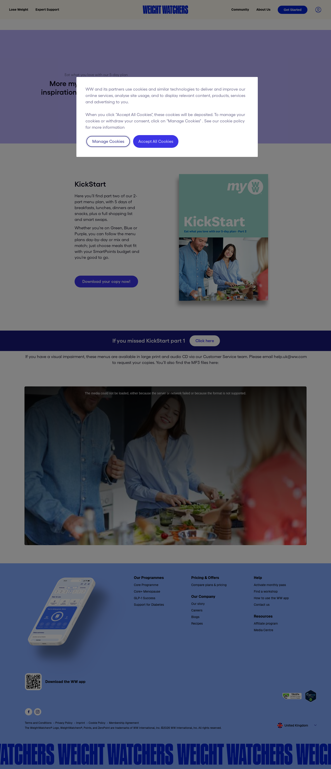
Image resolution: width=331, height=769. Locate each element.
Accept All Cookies (155, 141)
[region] (167, 117)
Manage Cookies (108, 141)
